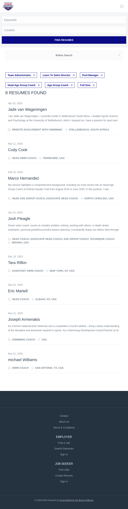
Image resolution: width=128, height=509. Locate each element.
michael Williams (22, 360)
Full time (85, 85)
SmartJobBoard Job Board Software (76, 500)
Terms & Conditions (64, 427)
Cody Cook (17, 150)
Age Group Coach (58, 85)
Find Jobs (64, 469)
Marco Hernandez (23, 178)
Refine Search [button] (64, 55)
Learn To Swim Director (56, 75)
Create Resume (64, 475)
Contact (64, 415)
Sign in (64, 454)
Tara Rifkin (17, 262)
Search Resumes (64, 448)
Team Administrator (19, 75)
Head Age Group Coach (22, 85)
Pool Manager (90, 75)
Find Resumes (64, 40)
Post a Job (64, 442)
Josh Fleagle (19, 218)
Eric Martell (18, 291)
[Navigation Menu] (122, 6)
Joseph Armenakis (24, 319)
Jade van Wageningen (27, 109)
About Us (64, 421)
